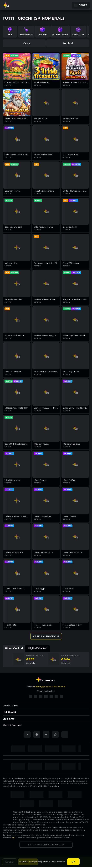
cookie (30, 861)
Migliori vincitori (37, 648)
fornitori (68, 43)
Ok (73, 861)
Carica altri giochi (46, 636)
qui (13, 837)
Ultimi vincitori (14, 648)
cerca (24, 43)
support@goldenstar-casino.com (49, 686)
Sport (80, 5)
